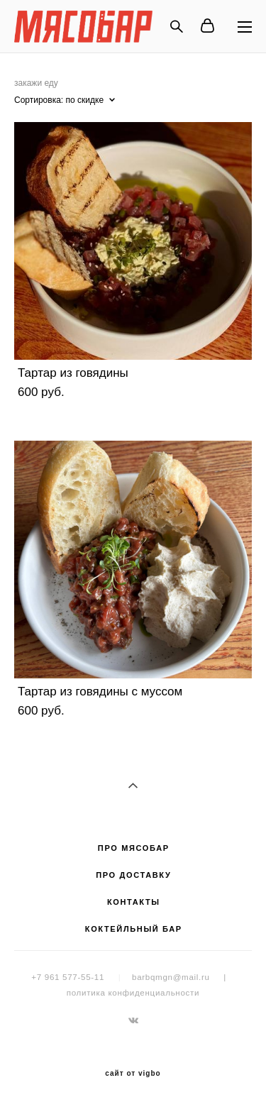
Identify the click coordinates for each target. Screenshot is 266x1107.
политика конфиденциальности (133, 992)
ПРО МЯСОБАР (134, 848)
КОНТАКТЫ (133, 902)
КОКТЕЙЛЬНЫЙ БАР (133, 929)
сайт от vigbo (132, 1073)
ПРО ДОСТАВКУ (133, 875)
